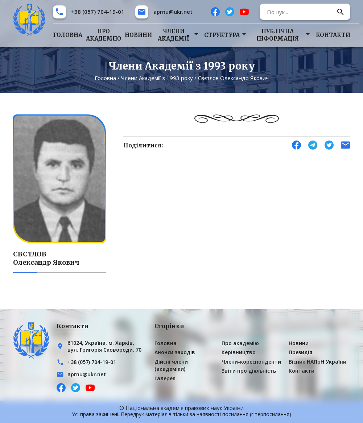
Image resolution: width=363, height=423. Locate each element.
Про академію (103, 35)
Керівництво (239, 352)
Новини (138, 35)
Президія (300, 352)
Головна (67, 35)
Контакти (333, 35)
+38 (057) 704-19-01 (97, 11)
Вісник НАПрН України (317, 361)
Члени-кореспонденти (251, 361)
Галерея (165, 378)
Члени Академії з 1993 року (157, 77)
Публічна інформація (277, 35)
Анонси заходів (174, 352)
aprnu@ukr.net (173, 11)
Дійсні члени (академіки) (171, 365)
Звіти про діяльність (249, 370)
